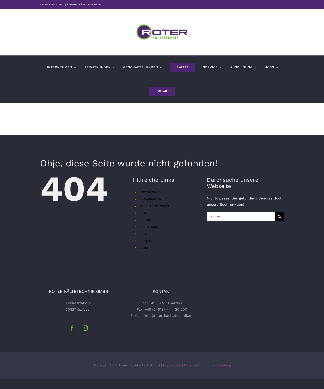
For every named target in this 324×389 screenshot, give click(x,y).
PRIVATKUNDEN (150, 199)
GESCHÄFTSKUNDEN (154, 206)
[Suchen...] (241, 216)
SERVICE (146, 220)
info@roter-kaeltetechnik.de (84, 4)
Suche (144, 247)
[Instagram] (85, 338)
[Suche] (279, 216)
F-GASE (145, 213)
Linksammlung (219, 375)
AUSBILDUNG (149, 226)
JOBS (143, 233)
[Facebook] (72, 338)
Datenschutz (194, 375)
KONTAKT (146, 241)
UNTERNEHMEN (151, 192)
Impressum (172, 375)
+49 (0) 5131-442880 (52, 4)
